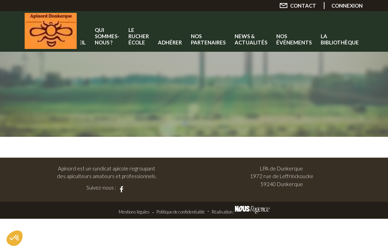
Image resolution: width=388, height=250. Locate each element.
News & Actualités (251, 39)
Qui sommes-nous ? (107, 36)
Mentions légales (134, 212)
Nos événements (294, 39)
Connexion (347, 5)
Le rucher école (138, 36)
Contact (303, 5)
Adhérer (170, 42)
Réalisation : (241, 212)
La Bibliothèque (340, 39)
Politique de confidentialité (181, 212)
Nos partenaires (208, 39)
